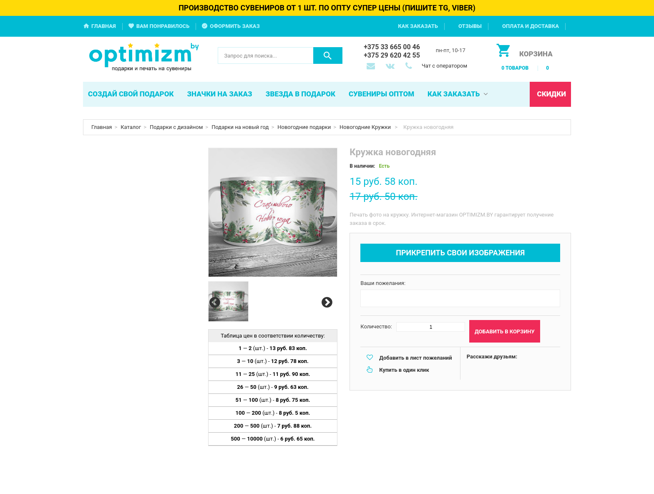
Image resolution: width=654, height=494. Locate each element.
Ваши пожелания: (382, 283)
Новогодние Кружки (366, 127)
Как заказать (418, 26)
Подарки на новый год (240, 127)
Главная (103, 26)
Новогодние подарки (304, 127)
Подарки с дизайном (176, 127)
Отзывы (470, 26)
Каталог (131, 127)
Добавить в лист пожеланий (415, 358)
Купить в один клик (404, 370)
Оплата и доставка (530, 26)
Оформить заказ (235, 26)
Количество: (376, 326)
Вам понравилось (163, 26)
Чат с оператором (444, 66)
